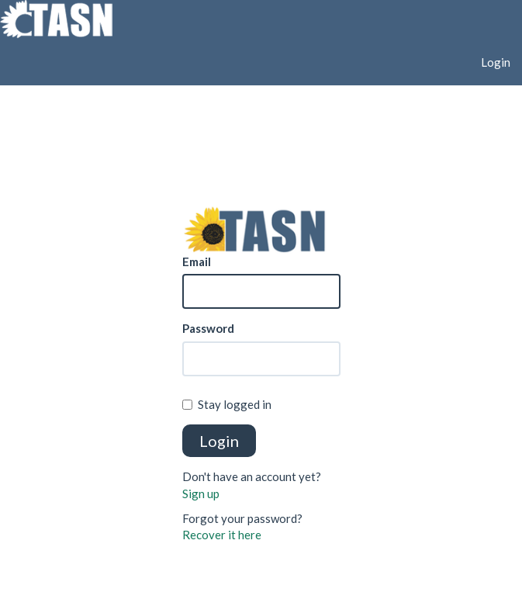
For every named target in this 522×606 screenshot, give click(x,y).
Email (196, 261)
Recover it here (221, 535)
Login (495, 62)
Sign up (201, 493)
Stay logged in (226, 404)
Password (208, 328)
